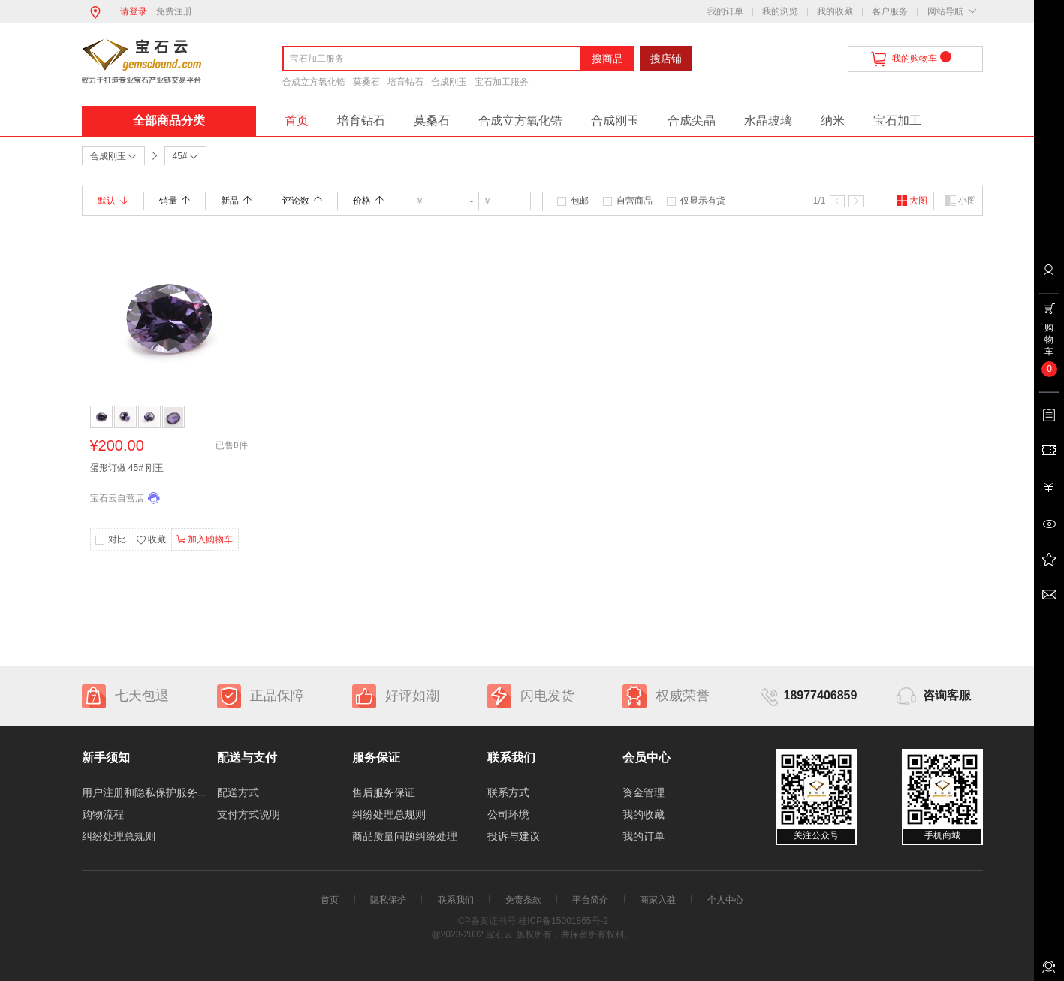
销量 (174, 201)
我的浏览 (780, 11)
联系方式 (508, 792)
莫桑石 (366, 82)
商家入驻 (658, 900)
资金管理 (643, 792)
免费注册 (174, 11)
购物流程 (103, 814)
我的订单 (725, 11)
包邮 (580, 200)
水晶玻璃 (768, 120)
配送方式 (238, 792)
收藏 (151, 540)
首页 (297, 120)
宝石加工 (897, 120)
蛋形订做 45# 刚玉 (127, 468)
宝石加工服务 (502, 82)
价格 (368, 201)
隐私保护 (388, 900)
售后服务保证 (383, 792)
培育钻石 (405, 82)
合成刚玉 (449, 82)
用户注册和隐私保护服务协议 (150, 792)
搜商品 (607, 59)
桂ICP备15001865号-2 (563, 921)
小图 (960, 201)
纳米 (833, 120)
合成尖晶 (692, 120)
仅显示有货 (702, 200)
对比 (117, 539)
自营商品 (634, 200)
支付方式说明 (248, 814)
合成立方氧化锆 (313, 82)
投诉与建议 (513, 836)
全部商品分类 (169, 120)
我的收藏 (835, 11)
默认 (113, 201)
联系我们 (456, 900)
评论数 (302, 201)
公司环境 (508, 814)
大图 (911, 201)
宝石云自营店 (117, 498)
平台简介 (590, 900)
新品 (236, 201)
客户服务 (890, 11)
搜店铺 (666, 59)
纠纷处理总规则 (118, 836)
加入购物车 (204, 539)
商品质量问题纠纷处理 (404, 836)
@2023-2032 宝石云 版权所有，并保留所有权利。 (531, 934)
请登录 (133, 11)
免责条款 (523, 900)
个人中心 (725, 900)
